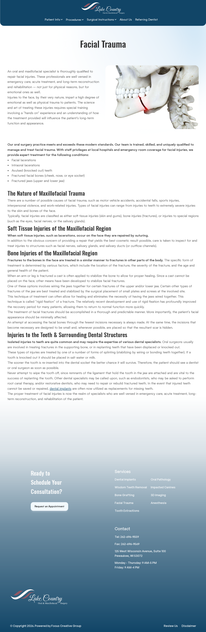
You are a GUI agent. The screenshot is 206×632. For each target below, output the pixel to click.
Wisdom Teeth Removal (131, 487)
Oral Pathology (161, 479)
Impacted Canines (163, 487)
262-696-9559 (129, 536)
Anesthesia (158, 503)
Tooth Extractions (127, 510)
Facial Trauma (124, 503)
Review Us (171, 626)
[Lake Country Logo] (103, 8)
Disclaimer (189, 626)
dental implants (60, 388)
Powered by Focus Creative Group (58, 626)
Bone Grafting (124, 495)
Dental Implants (125, 479)
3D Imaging (158, 495)
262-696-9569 (130, 544)
